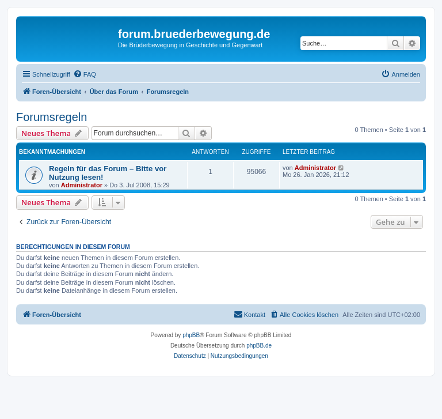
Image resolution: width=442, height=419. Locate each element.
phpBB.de (259, 345)
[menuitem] (84, 74)
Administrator (81, 185)
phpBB (191, 335)
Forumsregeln (51, 117)
